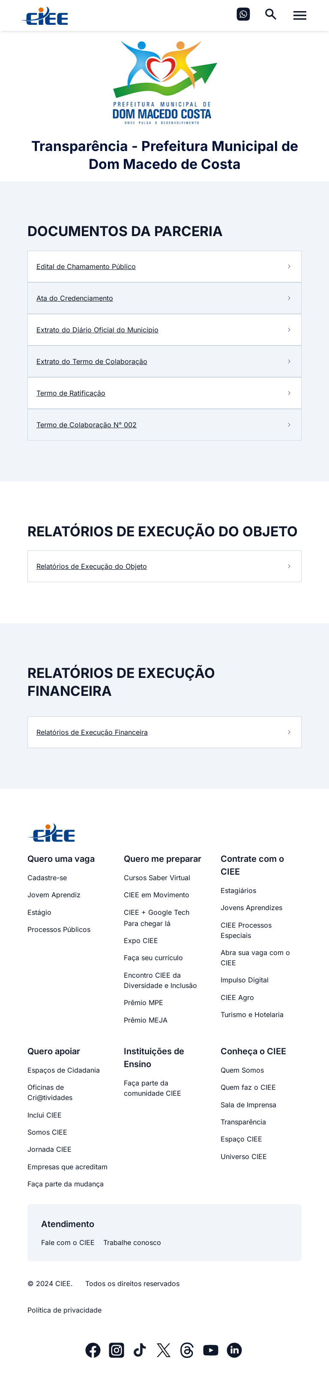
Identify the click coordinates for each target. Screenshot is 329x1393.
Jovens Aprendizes (251, 907)
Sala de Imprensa (248, 1104)
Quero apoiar (53, 1051)
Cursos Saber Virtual (157, 877)
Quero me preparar (162, 859)
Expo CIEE (141, 940)
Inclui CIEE (44, 1115)
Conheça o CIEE (253, 1051)
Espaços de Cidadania (63, 1070)
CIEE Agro (237, 997)
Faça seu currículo (153, 957)
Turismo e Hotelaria (252, 1014)
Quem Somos (242, 1070)
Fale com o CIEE (68, 1242)
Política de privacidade (64, 1310)
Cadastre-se (47, 877)
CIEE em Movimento (156, 894)
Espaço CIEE (241, 1139)
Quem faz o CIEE (248, 1087)
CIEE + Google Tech (156, 912)
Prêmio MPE (143, 1002)
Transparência (243, 1122)
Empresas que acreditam (67, 1166)
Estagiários (238, 890)
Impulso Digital (245, 980)
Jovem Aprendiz (54, 894)
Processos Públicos (58, 929)
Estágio (39, 912)
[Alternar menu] (299, 15)
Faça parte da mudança (65, 1184)
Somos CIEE (47, 1132)
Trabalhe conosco (132, 1242)
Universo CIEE (244, 1156)
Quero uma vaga (61, 859)
